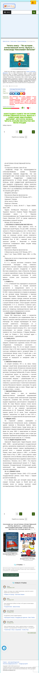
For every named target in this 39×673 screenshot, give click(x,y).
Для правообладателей (13, 662)
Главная (5, 662)
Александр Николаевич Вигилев (17, 89)
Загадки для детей (23, 663)
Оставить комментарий (11, 575)
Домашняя (5, 73)
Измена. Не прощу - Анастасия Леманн (14, 594)
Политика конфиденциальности (10, 663)
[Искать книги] (34, 12)
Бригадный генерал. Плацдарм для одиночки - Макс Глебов (19, 617)
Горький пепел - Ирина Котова (12, 606)
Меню (7, 12)
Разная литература (30, 71)
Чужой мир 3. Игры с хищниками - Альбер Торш (16, 629)
